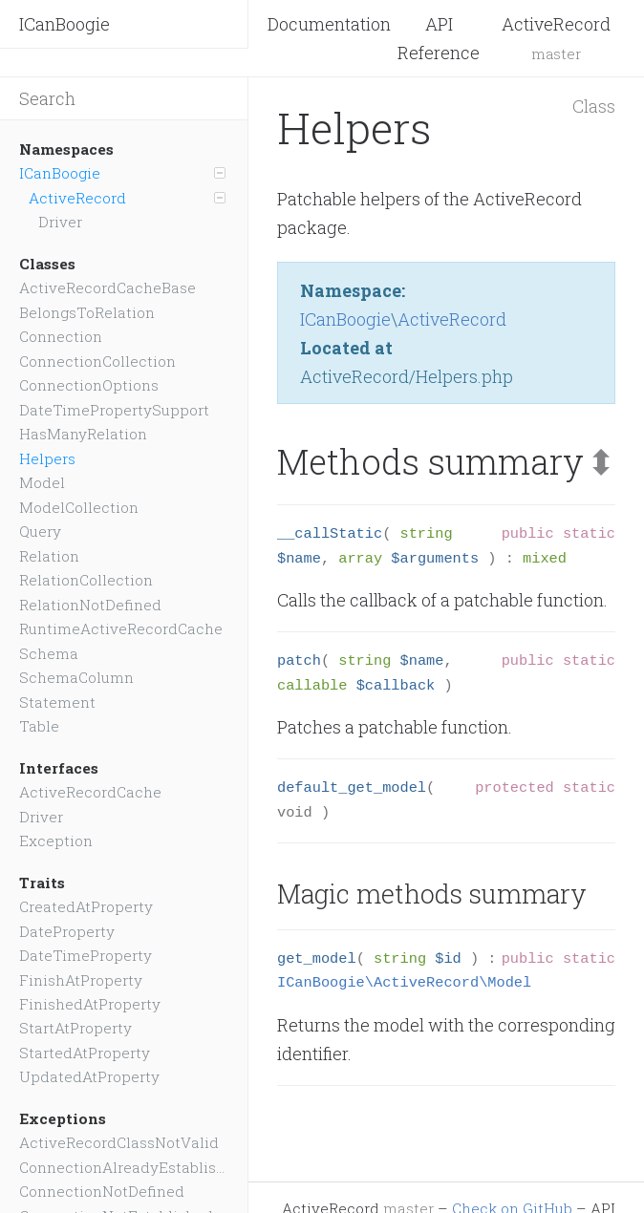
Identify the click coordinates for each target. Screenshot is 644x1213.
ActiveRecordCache (90, 791)
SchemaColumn (76, 677)
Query (40, 531)
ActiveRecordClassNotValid (119, 1142)
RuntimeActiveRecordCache (121, 628)
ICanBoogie (64, 23)
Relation (49, 555)
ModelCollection (79, 507)
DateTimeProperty (85, 955)
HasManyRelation (83, 433)
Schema (48, 653)
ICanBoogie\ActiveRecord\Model (404, 982)
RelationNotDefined (90, 604)
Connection (60, 336)
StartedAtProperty (84, 1052)
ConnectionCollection (97, 361)
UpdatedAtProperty (89, 1076)
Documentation (329, 23)
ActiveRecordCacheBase (107, 287)
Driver (60, 221)
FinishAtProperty (80, 980)
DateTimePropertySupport (114, 409)
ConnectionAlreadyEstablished (123, 1167)
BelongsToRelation (87, 312)
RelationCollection (86, 579)
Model (42, 482)
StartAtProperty (75, 1027)
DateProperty (67, 931)
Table (39, 725)
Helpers (47, 458)
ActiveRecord (127, 197)
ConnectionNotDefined (101, 1191)
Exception (56, 840)
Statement (57, 702)
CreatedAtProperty (86, 906)
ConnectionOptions (89, 384)
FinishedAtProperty (90, 1003)
